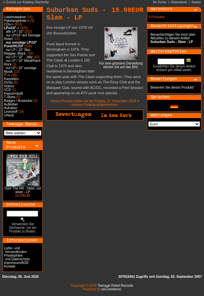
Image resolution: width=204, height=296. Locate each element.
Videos (9, 86)
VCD (7, 90)
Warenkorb (179, 2)
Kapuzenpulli (13, 93)
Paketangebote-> (16, 20)
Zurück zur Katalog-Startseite (27, 2)
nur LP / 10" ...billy (19, 57)
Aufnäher (11, 108)
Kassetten (11, 79)
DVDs (8, 82)
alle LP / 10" (15, 31)
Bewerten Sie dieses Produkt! (172, 87)
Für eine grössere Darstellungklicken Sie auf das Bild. (121, 64)
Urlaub (9, 115)
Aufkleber (11, 104)
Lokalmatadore (15, 17)
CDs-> (9, 24)
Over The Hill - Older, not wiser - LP (22, 190)
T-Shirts (9, 97)
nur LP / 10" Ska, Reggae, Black (17, 51)
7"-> (7, 75)
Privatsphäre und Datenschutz (17, 257)
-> (11, 28)
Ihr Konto (160, 2)
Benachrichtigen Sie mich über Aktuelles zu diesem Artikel (172, 38)
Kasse (196, 2)
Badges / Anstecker (18, 101)
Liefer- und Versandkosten (15, 250)
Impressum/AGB (16, 263)
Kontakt (9, 266)
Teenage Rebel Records (115, 285)
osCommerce (111, 289)
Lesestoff (10, 111)
